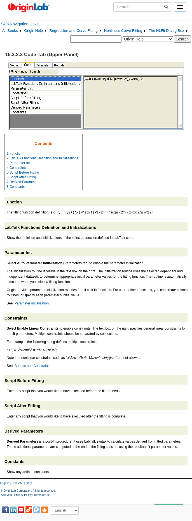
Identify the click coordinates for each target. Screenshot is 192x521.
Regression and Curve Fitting (73, 30)
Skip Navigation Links (20, 24)
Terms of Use (42, 494)
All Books (10, 30)
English (4, 483)
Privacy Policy (23, 494)
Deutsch (16, 483)
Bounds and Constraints (32, 366)
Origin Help (33, 30)
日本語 (28, 483)
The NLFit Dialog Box (166, 30)
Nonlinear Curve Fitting (123, 30)
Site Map (6, 494)
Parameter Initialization (32, 303)
